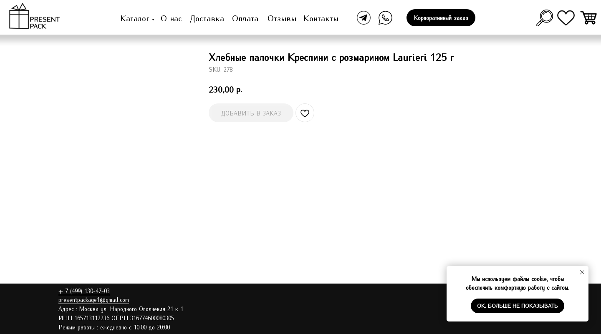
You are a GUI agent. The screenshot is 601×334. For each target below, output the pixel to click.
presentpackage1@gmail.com (93, 299)
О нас (171, 17)
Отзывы (282, 17)
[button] (441, 17)
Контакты (320, 17)
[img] (589, 18)
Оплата (245, 17)
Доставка (207, 17)
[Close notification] (582, 272)
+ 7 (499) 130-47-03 (84, 290)
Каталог (134, 17)
